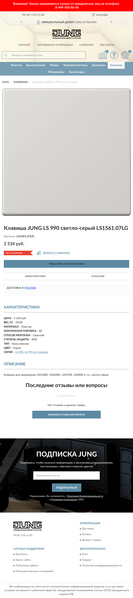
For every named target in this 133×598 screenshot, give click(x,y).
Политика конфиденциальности (102, 565)
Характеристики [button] (35, 276)
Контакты (107, 45)
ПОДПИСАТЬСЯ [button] (66, 487)
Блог (85, 554)
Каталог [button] (25, 45)
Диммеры (98, 65)
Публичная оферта (27, 565)
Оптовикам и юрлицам (55, 45)
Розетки (16, 65)
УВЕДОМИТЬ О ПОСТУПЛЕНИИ (66, 264)
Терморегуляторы (75, 65)
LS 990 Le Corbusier (36, 352)
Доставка (88, 529)
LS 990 (19, 352)
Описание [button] (97, 276)
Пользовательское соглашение (35, 571)
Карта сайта (23, 560)
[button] (114, 55)
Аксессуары (77, 72)
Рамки (54, 65)
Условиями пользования (64, 499)
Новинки (86, 45)
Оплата (86, 534)
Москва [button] (30, 288)
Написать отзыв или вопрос (66, 415)
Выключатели (35, 65)
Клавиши (116, 65)
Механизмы (56, 72)
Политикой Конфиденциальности (85, 496)
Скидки (86, 560)
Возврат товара (91, 540)
